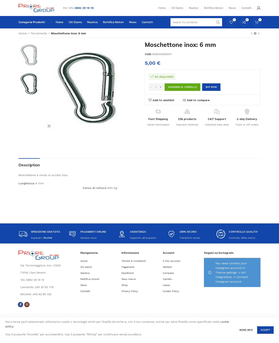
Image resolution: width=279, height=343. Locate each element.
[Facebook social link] (20, 304)
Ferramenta (39, 33)
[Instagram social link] (27, 304)
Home (23, 33)
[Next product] (258, 33)
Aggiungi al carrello (182, 87)
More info (246, 330)
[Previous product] (251, 33)
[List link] (47, 280)
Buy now (211, 87)
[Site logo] (36, 7)
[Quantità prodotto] (155, 87)
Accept (265, 330)
